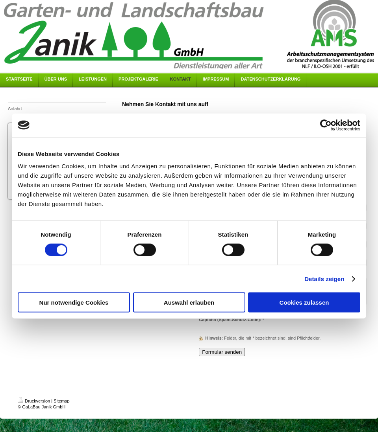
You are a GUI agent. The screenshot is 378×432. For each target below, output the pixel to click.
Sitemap (61, 401)
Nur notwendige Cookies (74, 302)
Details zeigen (324, 278)
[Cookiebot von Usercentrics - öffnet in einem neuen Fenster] (325, 125)
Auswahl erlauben (189, 302)
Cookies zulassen (304, 302)
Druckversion (34, 401)
